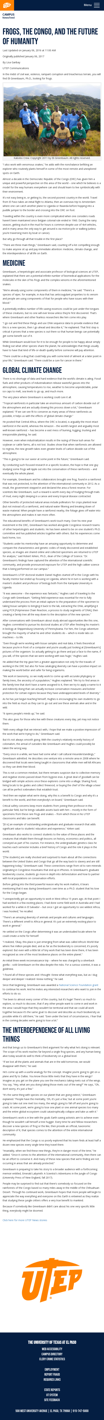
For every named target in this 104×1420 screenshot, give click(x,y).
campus (8, 14)
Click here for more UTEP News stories (25, 1220)
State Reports (52, 1390)
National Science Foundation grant (78, 985)
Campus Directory (52, 1354)
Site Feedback (52, 1400)
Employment (52, 1369)
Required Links (52, 1380)
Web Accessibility (52, 1349)
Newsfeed (8, 17)
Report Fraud (52, 1374)
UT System (52, 1395)
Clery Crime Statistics (52, 1359)
